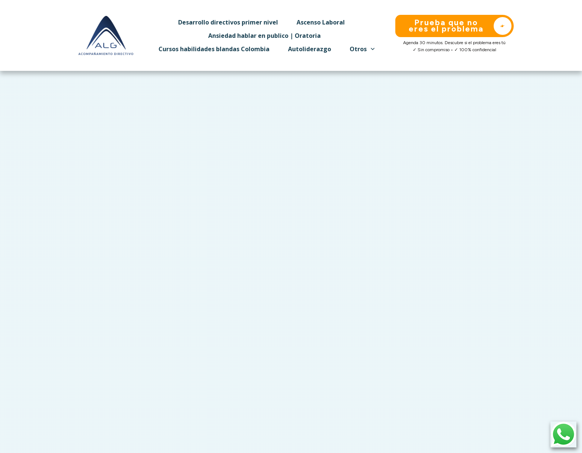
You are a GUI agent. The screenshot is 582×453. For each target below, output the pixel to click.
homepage (226, 228)
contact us (263, 228)
